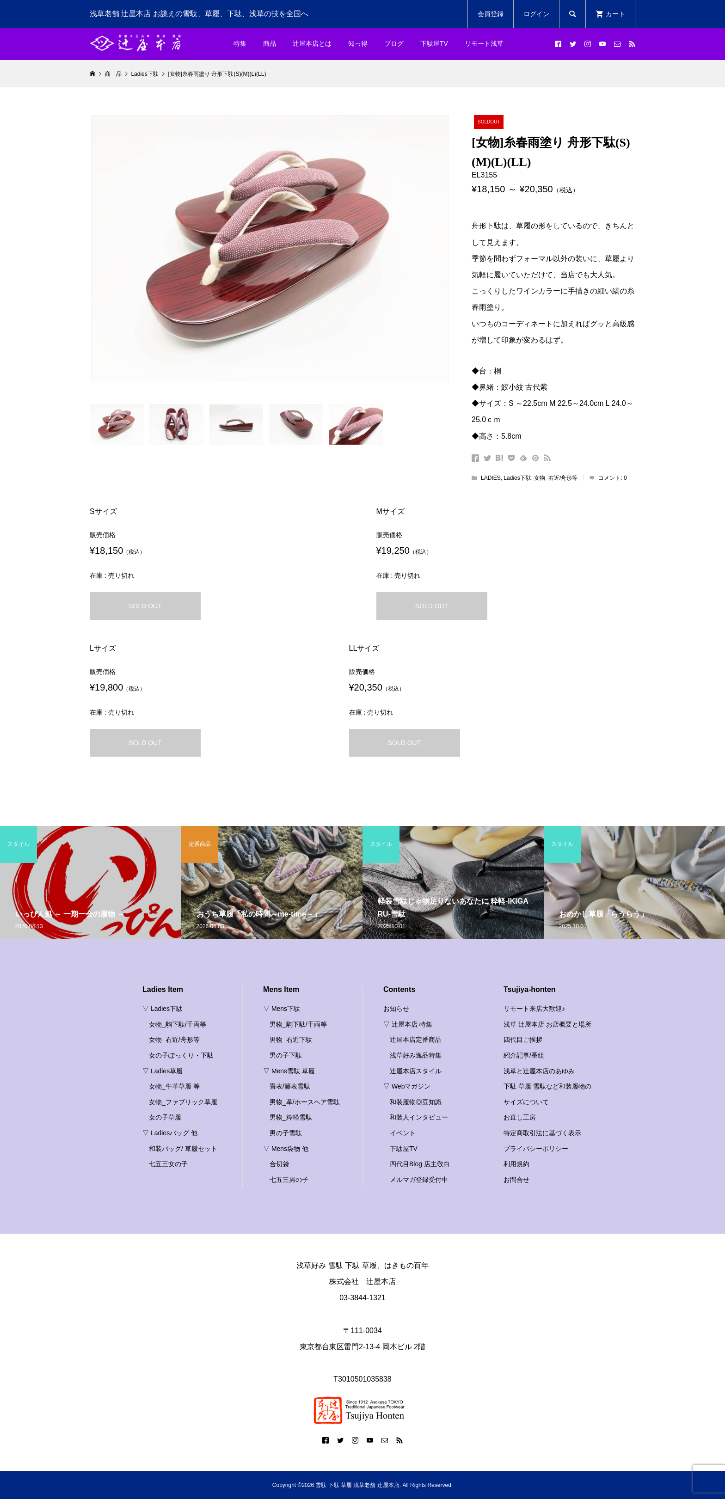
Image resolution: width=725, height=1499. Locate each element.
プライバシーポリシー (536, 1148)
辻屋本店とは (312, 43)
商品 (269, 43)
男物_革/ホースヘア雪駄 (305, 1102)
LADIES (491, 478)
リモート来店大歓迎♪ (534, 1008)
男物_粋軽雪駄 (291, 1117)
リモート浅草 (484, 43)
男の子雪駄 (286, 1133)
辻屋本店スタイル (416, 1071)
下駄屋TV (434, 43)
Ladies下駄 (517, 478)
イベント (403, 1133)
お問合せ (516, 1179)
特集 (239, 43)
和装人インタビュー (419, 1117)
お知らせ (396, 1008)
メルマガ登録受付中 (419, 1179)
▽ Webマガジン (406, 1086)
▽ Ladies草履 (162, 1071)
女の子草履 (165, 1117)
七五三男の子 (289, 1179)
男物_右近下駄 (291, 1039)
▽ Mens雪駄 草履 (289, 1071)
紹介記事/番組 (524, 1055)
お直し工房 (520, 1117)
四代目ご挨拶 (523, 1039)
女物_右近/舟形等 (556, 478)
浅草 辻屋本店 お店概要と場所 (547, 1024)
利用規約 (516, 1164)
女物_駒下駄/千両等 (177, 1024)
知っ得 (358, 43)
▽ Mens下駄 (281, 1008)
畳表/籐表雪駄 (290, 1086)
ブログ (394, 43)
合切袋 (279, 1164)
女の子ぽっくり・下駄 (181, 1055)
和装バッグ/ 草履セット (183, 1148)
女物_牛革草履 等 (174, 1086)
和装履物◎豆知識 (416, 1102)
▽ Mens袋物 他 (285, 1148)
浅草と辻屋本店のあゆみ (539, 1071)
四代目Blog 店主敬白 (420, 1164)
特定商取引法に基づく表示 (542, 1133)
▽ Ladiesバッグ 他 (169, 1133)
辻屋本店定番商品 (416, 1039)
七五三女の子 (168, 1164)
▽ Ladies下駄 (162, 1008)
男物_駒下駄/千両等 (298, 1024)
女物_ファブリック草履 (183, 1102)
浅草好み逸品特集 (416, 1055)
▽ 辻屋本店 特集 (407, 1024)
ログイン (536, 14)
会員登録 (491, 14)
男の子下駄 (286, 1055)
